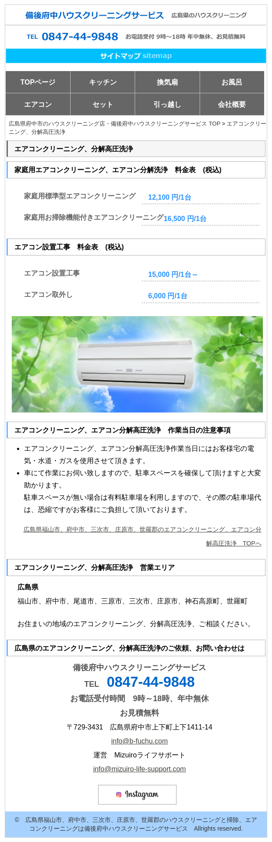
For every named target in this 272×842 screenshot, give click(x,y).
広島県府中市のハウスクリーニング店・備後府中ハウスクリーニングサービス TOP (114, 123)
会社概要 (232, 104)
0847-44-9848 (151, 682)
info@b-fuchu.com (139, 741)
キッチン (103, 82)
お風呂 (231, 82)
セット (102, 104)
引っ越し (167, 104)
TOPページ (38, 82)
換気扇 (167, 82)
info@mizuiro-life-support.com (139, 769)
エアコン (38, 104)
